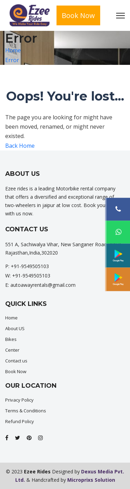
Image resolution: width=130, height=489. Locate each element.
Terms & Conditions (25, 411)
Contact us (16, 361)
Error (12, 60)
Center (12, 350)
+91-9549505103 (30, 266)
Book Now (78, 15)
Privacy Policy (19, 400)
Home (13, 50)
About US (15, 328)
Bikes (11, 339)
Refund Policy (19, 421)
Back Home (20, 145)
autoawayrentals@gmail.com (43, 285)
